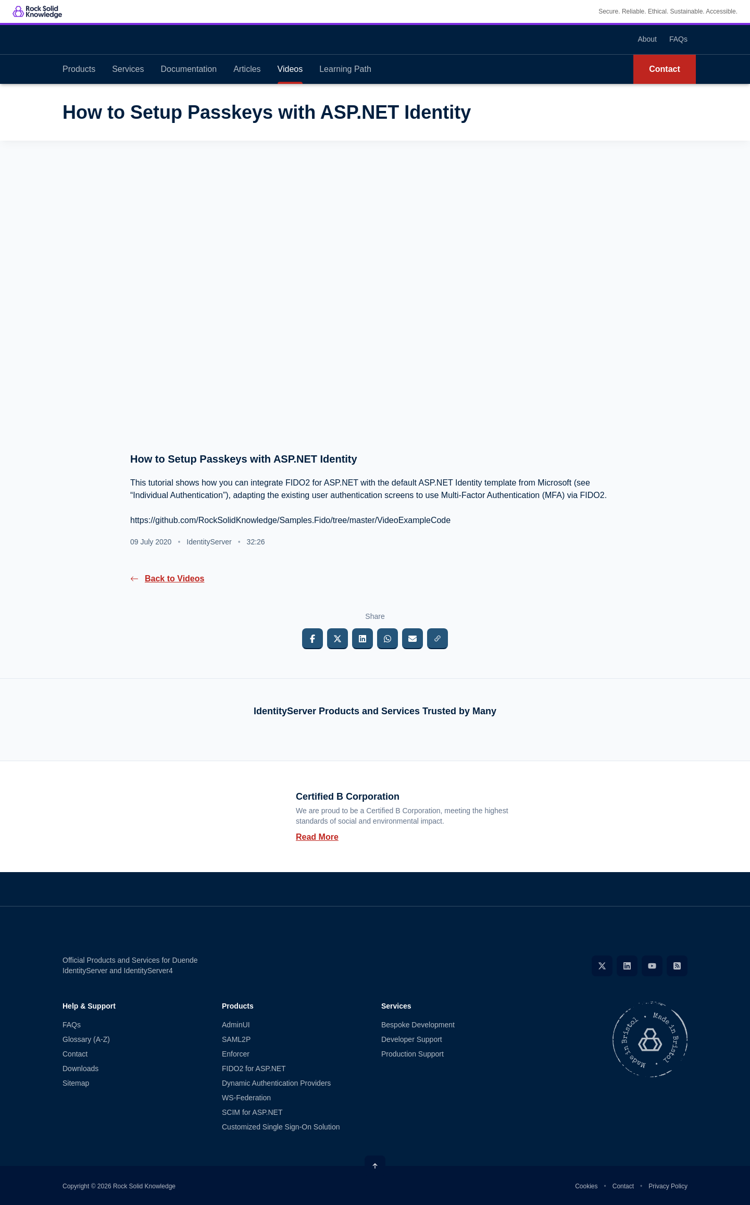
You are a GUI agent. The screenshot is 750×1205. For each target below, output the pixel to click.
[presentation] (375, 303)
